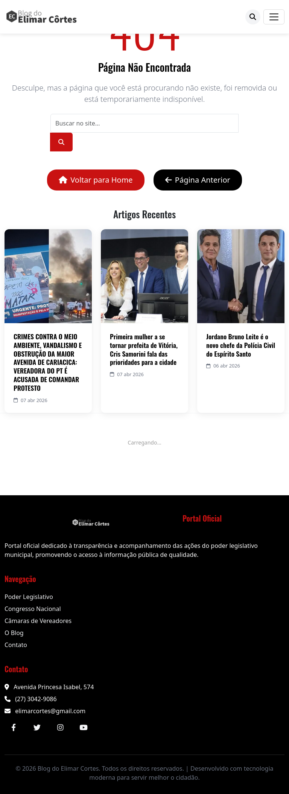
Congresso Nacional (33, 609)
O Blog (14, 633)
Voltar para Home (95, 180)
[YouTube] (84, 727)
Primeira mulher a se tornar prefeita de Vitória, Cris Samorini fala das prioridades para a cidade (144, 349)
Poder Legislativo (29, 597)
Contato (16, 645)
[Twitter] (37, 727)
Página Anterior (197, 180)
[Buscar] (252, 16)
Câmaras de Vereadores (38, 621)
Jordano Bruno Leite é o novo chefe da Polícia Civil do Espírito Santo (240, 344)
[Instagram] (60, 727)
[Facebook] (14, 727)
